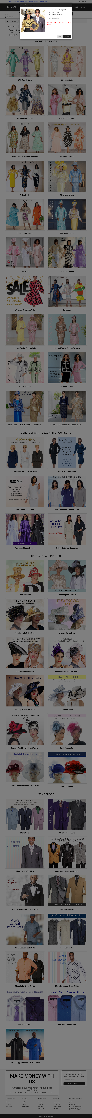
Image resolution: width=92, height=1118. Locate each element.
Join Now (67, 36)
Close (59, 36)
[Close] (70, 5)
